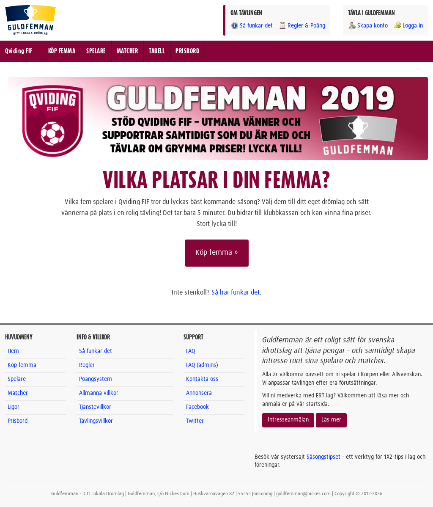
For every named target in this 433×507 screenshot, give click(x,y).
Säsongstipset (323, 457)
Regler (87, 365)
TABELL (156, 51)
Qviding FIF (19, 51)
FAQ (190, 351)
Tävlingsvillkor (96, 421)
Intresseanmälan (288, 420)
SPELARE (96, 51)
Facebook (197, 407)
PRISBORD (187, 51)
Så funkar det (251, 26)
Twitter (195, 421)
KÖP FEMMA (62, 51)
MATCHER (127, 51)
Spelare (17, 379)
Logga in (408, 26)
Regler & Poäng (301, 26)
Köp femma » (216, 252)
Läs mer (331, 420)
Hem (13, 351)
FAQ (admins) (202, 365)
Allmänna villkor (98, 393)
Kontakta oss (202, 379)
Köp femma (22, 365)
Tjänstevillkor (95, 407)
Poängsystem (95, 379)
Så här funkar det (235, 292)
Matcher (18, 393)
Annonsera (199, 393)
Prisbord (17, 421)
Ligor (13, 407)
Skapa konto (368, 26)
